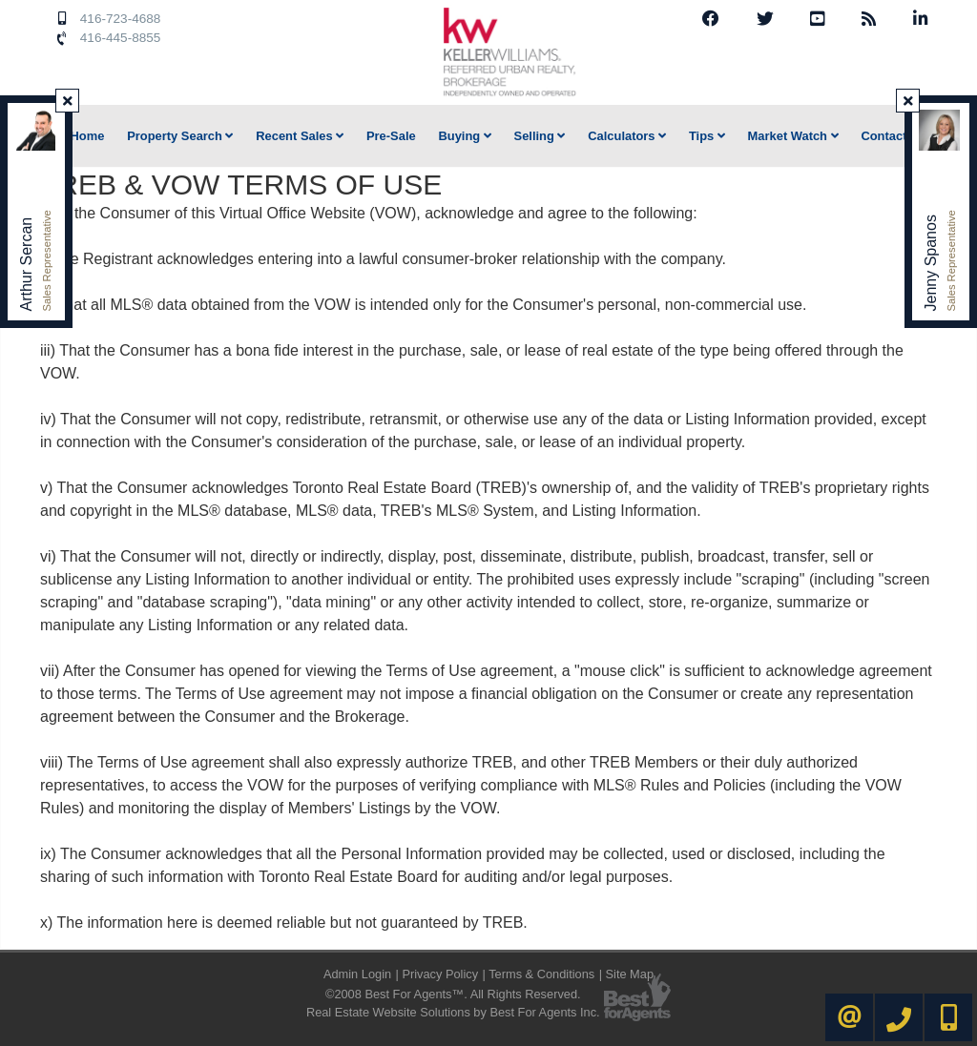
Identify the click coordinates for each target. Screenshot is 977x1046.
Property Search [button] (180, 136)
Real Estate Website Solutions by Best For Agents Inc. (453, 1012)
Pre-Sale (391, 136)
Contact (883, 136)
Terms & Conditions (541, 974)
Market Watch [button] (793, 136)
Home (88, 136)
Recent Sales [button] (299, 136)
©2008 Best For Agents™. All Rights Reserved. (453, 994)
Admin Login (357, 974)
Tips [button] (707, 136)
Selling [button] (540, 136)
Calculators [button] (627, 136)
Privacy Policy (440, 974)
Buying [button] (464, 136)
